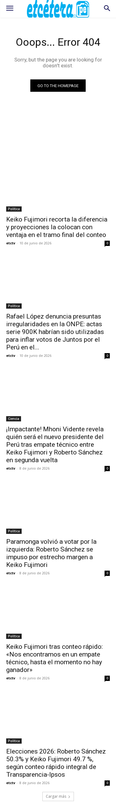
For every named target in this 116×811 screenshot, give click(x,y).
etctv (10, 243)
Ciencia (13, 418)
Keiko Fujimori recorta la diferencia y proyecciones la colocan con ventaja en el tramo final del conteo (56, 227)
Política (14, 209)
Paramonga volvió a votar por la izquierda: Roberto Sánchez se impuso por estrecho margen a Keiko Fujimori (51, 553)
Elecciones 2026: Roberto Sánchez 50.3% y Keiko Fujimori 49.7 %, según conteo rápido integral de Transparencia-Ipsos (56, 763)
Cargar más (58, 796)
